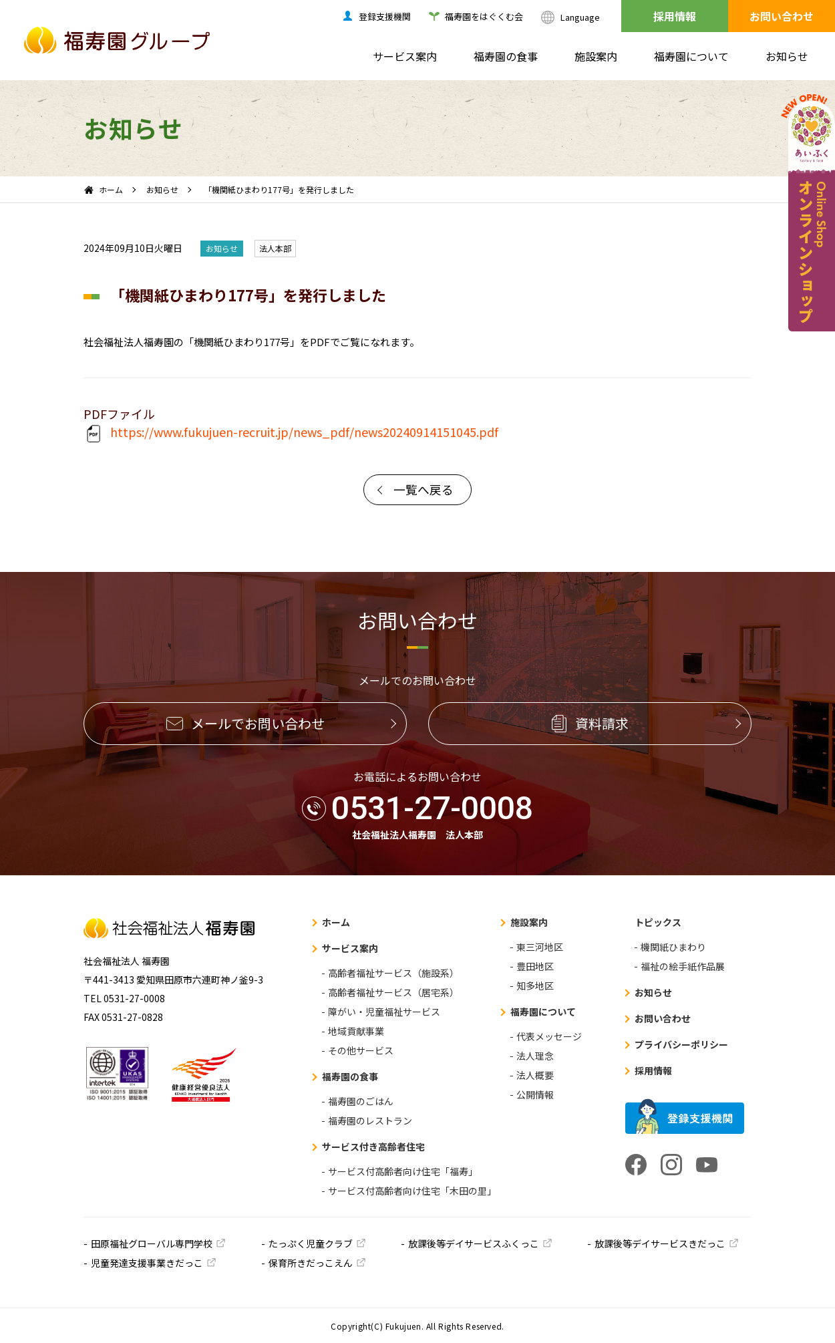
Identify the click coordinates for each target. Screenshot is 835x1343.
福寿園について (691, 56)
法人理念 (535, 1055)
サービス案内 (405, 56)
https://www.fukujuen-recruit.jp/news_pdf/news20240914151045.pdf (291, 433)
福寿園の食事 (506, 56)
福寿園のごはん (360, 1101)
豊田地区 (535, 966)
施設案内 (595, 56)
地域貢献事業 (356, 1031)
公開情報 (535, 1094)
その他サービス (360, 1050)
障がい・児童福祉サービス (384, 1011)
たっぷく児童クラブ (311, 1243)
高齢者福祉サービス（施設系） (393, 973)
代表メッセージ (549, 1036)
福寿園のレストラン (370, 1120)
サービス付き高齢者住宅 (373, 1146)
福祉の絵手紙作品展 (683, 966)
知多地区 (535, 985)
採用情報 (674, 16)
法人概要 (535, 1075)
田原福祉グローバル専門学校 (151, 1243)
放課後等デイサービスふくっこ (473, 1243)
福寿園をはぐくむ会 (484, 16)
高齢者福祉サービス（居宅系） (393, 992)
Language (580, 17)
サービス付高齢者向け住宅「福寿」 (403, 1171)
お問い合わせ (781, 16)
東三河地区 (539, 946)
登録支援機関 (385, 16)
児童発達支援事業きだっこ (147, 1263)
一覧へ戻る (423, 489)
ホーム (111, 189)
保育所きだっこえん (311, 1263)
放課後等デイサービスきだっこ (660, 1243)
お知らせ (787, 56)
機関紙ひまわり (673, 946)
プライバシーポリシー (681, 1044)
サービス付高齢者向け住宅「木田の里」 (412, 1190)
